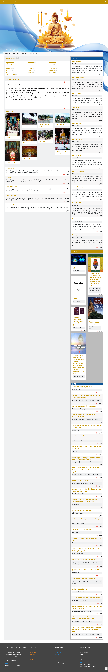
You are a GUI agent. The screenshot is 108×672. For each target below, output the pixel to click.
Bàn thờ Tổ (10, 137)
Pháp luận (76, 270)
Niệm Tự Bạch (76, 389)
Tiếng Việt (5, 2)
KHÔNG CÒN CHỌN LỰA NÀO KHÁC (83, 387)
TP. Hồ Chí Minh (77, 80)
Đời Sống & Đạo (77, 328)
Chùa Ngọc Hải (76, 235)
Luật (73, 543)
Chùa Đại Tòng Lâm (78, 171)
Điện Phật (26, 142)
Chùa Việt (19, 2)
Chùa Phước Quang (78, 77)
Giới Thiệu (41, 2)
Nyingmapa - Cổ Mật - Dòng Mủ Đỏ (82, 621)
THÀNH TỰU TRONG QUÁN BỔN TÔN (83, 559)
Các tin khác (75, 430)
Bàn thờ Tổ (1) (11, 162)
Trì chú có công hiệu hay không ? (82, 510)
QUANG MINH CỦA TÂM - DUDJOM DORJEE (85, 570)
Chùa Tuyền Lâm (77, 219)
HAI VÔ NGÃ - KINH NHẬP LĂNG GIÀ (83, 529)
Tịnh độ (74, 451)
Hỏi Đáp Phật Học (77, 513)
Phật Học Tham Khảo (78, 494)
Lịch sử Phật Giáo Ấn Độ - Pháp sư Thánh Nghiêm (94, 322)
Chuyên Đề (75, 504)
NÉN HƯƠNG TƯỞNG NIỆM (80, 480)
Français (57, 656)
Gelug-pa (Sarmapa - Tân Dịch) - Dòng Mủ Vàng (86, 474)
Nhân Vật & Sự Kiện (78, 523)
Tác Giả (35, 2)
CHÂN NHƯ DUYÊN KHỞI (79, 589)
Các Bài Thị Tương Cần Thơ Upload (82, 483)
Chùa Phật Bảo (76, 123)
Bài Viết (30, 2)
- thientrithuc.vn (84, 652)
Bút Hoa (75, 298)
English (57, 654)
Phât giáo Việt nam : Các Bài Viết (81, 462)
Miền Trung (16, 53)
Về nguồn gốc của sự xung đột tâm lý (83, 578)
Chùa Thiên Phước (77, 139)
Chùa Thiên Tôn (77, 203)
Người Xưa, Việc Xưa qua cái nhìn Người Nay (85, 419)
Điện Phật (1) (27, 158)
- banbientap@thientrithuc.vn (13, 652)
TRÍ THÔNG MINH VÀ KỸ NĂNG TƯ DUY (84, 406)
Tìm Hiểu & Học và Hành (79, 592)
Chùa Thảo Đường (77, 187)
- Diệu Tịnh (83, 654)
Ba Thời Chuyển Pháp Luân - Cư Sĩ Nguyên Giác (86, 597)
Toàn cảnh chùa (61, 124)
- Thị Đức (82, 656)
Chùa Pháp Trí (76, 107)
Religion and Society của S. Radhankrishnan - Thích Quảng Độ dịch (78, 321)
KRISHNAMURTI (78, 301)
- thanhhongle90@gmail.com (13, 656)
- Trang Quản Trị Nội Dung (12, 665)
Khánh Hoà (24, 53)
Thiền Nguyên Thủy (78, 376)
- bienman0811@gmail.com (13, 654)
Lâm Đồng (75, 96)
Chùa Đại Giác (76, 93)
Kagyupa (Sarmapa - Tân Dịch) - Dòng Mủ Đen (95, 290)
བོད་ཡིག (57, 658)
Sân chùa (42, 141)
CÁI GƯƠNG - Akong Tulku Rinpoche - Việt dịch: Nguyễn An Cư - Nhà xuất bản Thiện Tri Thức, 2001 (86, 629)
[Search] (94, 2)
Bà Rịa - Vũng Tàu (77, 174)
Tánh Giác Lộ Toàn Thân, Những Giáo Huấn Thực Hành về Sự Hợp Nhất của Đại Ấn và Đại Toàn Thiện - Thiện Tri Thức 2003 (95, 279)
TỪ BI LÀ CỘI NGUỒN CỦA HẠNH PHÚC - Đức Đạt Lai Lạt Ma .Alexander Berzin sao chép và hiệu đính (86, 470)
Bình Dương (75, 64)
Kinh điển (75, 532)
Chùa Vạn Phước (77, 155)
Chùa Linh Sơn (27, 126)
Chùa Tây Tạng (76, 61)
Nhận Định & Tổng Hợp (79, 409)
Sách (25, 2)
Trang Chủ (13, 2)
